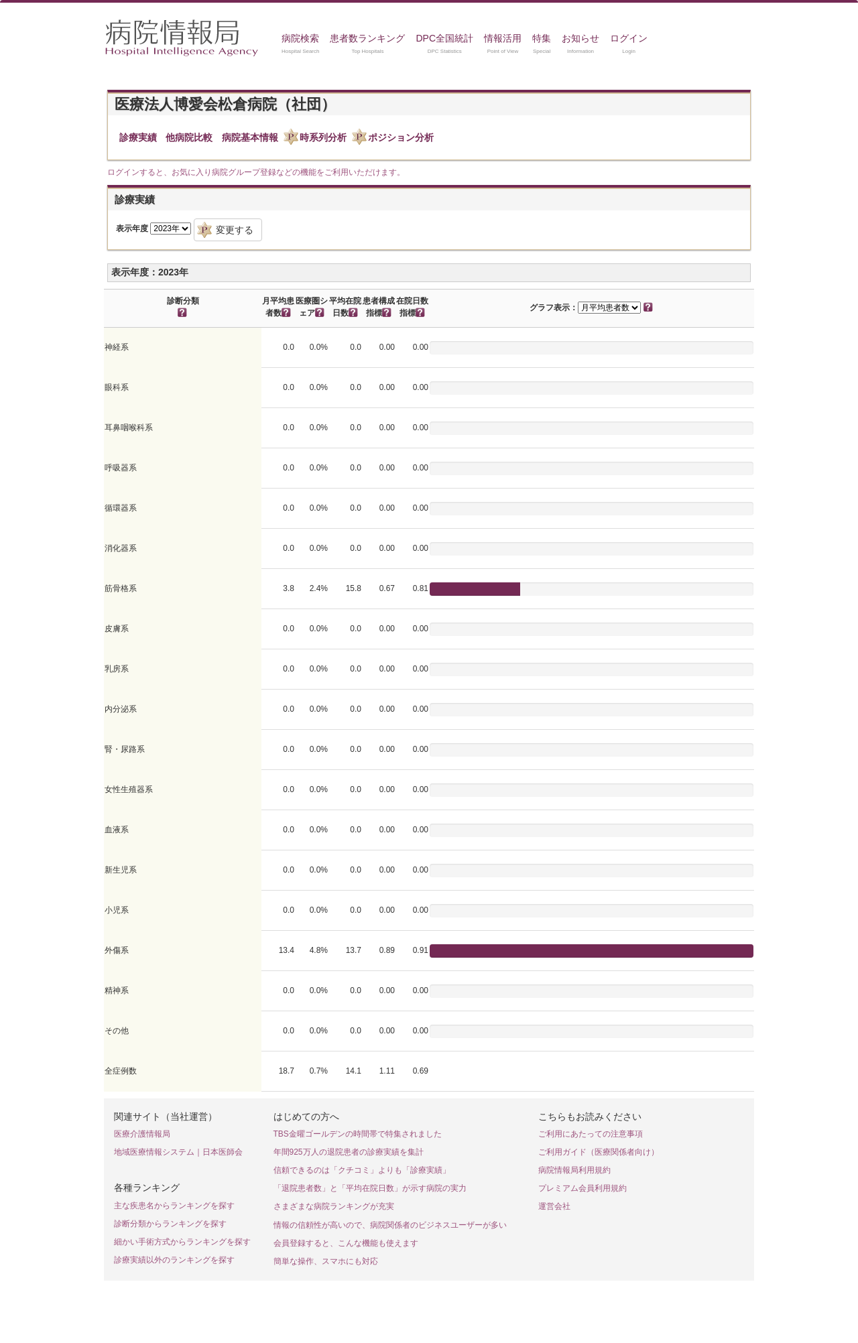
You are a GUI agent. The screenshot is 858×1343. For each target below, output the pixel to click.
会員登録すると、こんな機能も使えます (345, 1243)
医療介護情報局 (142, 1134)
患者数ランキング (367, 38)
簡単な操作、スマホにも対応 (325, 1261)
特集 (541, 38)
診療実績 (138, 137)
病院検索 (300, 38)
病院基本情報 (250, 137)
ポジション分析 (401, 137)
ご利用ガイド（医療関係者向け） (598, 1152)
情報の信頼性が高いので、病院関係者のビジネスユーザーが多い (390, 1225)
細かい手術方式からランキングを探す (182, 1241)
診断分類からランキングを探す (170, 1223)
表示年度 (132, 228)
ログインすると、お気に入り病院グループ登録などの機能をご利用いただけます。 (256, 172)
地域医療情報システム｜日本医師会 (178, 1152)
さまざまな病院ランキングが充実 (333, 1206)
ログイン (629, 38)
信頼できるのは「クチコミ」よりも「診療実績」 (361, 1170)
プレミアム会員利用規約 (582, 1188)
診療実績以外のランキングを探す (174, 1260)
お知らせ (580, 38)
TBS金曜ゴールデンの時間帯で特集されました (357, 1134)
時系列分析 (323, 137)
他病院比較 (189, 137)
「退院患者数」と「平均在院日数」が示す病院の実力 (370, 1188)
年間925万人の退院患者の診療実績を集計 (348, 1152)
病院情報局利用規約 (574, 1170)
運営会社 (554, 1206)
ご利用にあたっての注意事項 (590, 1134)
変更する (234, 230)
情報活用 (503, 38)
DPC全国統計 (444, 38)
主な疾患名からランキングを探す (174, 1205)
